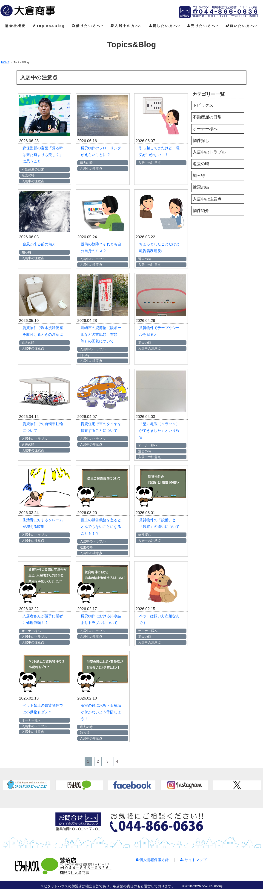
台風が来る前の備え (39, 244)
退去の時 (201, 164)
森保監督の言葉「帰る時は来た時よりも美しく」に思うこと (43, 154)
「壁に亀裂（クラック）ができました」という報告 (159, 430)
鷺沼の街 (201, 187)
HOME (5, 62)
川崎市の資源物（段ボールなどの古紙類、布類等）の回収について (101, 334)
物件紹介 (201, 210)
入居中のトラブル (209, 152)
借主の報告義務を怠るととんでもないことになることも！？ (101, 526)
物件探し (201, 140)
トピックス (203, 105)
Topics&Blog (49, 26)
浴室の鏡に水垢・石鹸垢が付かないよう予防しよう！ (101, 712)
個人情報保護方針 (152, 860)
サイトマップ (193, 860)
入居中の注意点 (207, 199)
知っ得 (199, 175)
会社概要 (16, 26)
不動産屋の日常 (207, 117)
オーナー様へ (205, 128)
